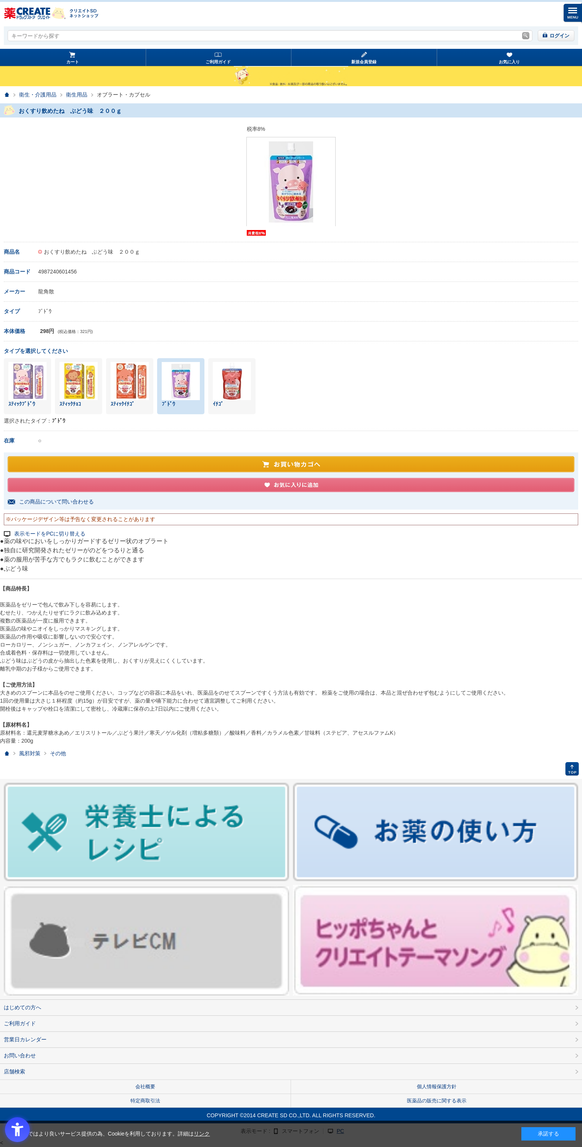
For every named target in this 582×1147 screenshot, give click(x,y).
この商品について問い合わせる (56, 502)
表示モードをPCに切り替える (49, 534)
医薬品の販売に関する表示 (436, 1101)
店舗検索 (14, 1071)
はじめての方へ (22, 1007)
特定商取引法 (145, 1101)
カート (72, 62)
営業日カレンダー (25, 1039)
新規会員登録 (363, 62)
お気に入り (509, 62)
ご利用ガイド (218, 62)
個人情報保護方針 (437, 1086)
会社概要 (145, 1086)
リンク (202, 1134)
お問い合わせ (20, 1055)
